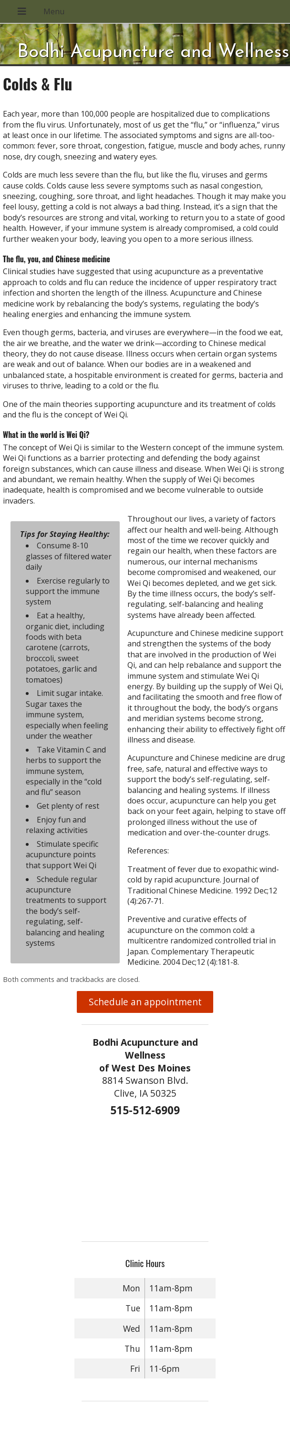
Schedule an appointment (145, 1001)
